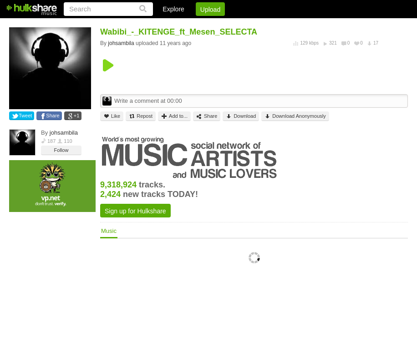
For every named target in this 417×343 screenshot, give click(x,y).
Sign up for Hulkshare (135, 211)
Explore (173, 9)
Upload (210, 9)
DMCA (314, 25)
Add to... (174, 116)
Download (241, 116)
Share (52, 115)
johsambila (64, 132)
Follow (61, 150)
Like (111, 116)
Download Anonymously (294, 116)
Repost (141, 116)
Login (220, 25)
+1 (77, 115)
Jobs (284, 25)
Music (109, 230)
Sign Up (252, 25)
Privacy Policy (357, 25)
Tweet (25, 115)
